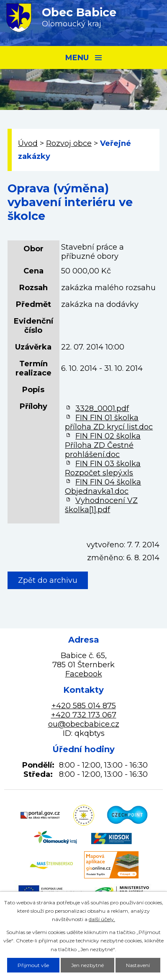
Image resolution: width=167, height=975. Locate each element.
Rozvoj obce (69, 143)
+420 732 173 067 (83, 715)
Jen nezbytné (87, 965)
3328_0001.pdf (102, 408)
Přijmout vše (33, 965)
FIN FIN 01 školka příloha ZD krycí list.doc (109, 422)
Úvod (28, 143)
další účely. (102, 919)
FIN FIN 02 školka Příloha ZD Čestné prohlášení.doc (103, 445)
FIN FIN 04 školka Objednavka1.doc (103, 486)
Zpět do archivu (47, 580)
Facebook (83, 674)
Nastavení (138, 965)
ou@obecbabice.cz (83, 724)
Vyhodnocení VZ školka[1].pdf (101, 505)
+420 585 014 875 (83, 705)
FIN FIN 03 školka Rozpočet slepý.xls (103, 468)
